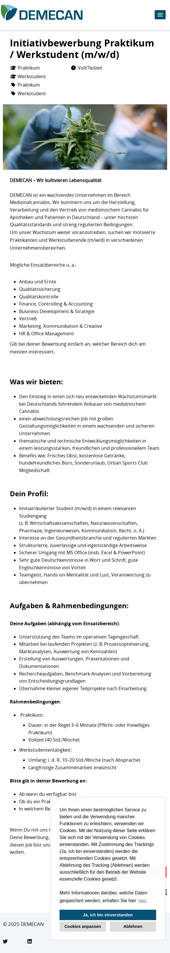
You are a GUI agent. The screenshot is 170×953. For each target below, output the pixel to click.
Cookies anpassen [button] (82, 926)
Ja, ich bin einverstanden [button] (108, 915)
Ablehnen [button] (133, 926)
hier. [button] (142, 900)
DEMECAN (32, 924)
